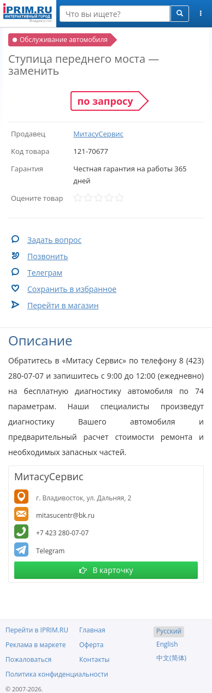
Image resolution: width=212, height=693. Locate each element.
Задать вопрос (54, 240)
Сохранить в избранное (71, 289)
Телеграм (44, 272)
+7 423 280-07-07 (62, 532)
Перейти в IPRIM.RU (36, 630)
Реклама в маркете (35, 644)
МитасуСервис (98, 134)
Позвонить (47, 256)
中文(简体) (171, 657)
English (167, 644)
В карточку (106, 570)
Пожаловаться (28, 659)
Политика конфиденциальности (56, 674)
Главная (92, 630)
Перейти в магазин (63, 305)
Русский (168, 631)
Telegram (50, 550)
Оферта (91, 644)
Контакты (94, 659)
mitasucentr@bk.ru (65, 515)
